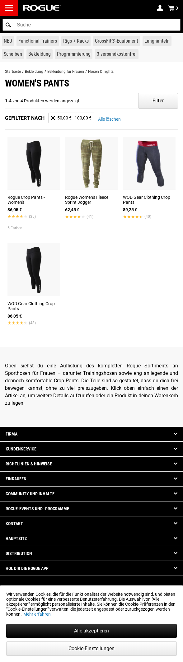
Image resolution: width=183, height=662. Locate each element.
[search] (91, 25)
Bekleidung (34, 71)
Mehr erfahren (37, 614)
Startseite (13, 71)
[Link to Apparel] (39, 54)
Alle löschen (109, 119)
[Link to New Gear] (8, 41)
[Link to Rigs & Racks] (76, 41)
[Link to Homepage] (42, 8)
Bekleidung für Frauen (65, 71)
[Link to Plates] (13, 54)
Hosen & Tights (101, 71)
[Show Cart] (173, 8)
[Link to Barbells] (157, 41)
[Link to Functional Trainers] (37, 41)
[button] (8, 25)
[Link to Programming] (73, 54)
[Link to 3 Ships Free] (116, 54)
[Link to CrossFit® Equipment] (116, 41)
